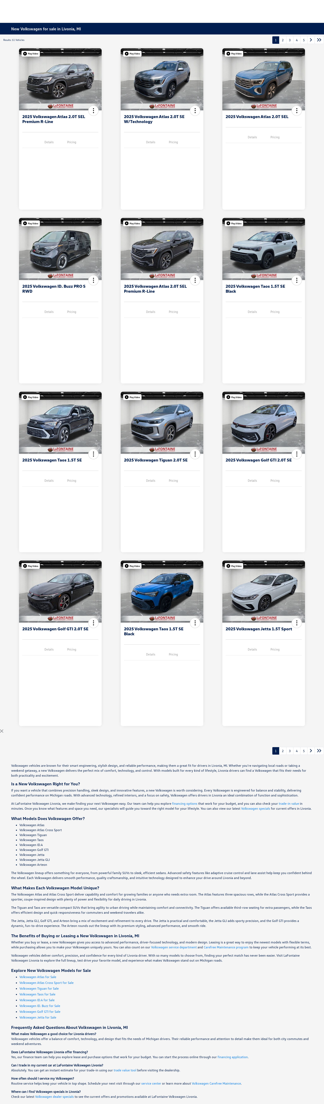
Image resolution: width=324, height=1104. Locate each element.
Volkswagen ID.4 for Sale (37, 1000)
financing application (233, 1057)
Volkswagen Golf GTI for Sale (39, 1011)
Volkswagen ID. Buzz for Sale (39, 1006)
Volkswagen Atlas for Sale (37, 977)
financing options (184, 803)
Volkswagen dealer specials (54, 1097)
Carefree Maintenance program (226, 947)
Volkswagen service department (174, 947)
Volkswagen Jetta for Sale (37, 1017)
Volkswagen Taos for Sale (37, 994)
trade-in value (289, 803)
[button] (30, 54)
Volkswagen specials (255, 808)
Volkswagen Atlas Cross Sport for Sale (46, 983)
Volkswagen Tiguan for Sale (39, 988)
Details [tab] (49, 142)
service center (151, 1083)
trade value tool (125, 1070)
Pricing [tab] (71, 142)
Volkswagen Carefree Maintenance (216, 1083)
